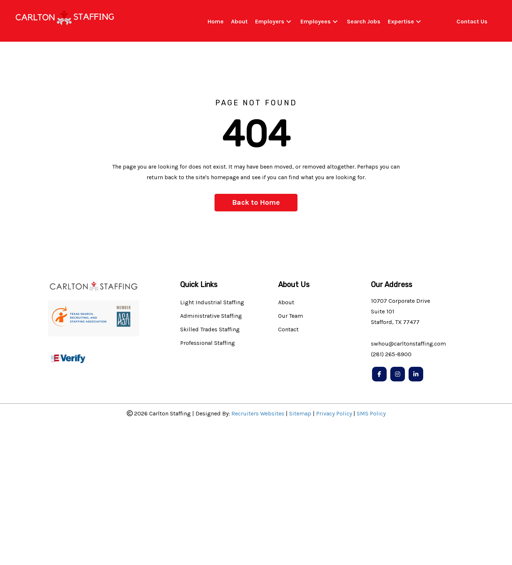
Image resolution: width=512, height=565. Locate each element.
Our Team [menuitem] (290, 316)
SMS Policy (371, 413)
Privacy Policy (334, 413)
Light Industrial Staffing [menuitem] (212, 303)
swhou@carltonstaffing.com (408, 343)
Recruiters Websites (257, 413)
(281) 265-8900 (391, 354)
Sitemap (300, 413)
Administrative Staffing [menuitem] (211, 316)
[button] (288, 22)
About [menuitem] (286, 303)
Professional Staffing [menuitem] (207, 343)
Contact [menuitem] (288, 330)
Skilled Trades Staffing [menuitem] (210, 330)
